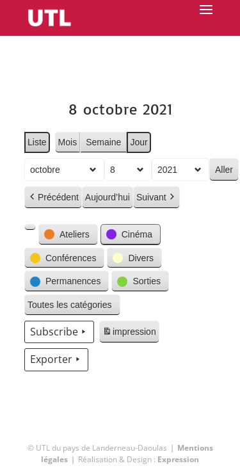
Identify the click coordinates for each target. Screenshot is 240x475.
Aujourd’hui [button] (106, 197)
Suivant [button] (156, 197)
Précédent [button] (53, 197)
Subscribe (59, 332)
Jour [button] (138, 142)
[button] (30, 227)
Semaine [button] (103, 142)
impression (129, 333)
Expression (178, 459)
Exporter (56, 359)
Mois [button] (67, 142)
